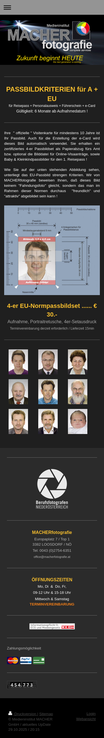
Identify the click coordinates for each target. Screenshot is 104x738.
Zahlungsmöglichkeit (24, 648)
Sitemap (46, 714)
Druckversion (22, 714)
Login (91, 714)
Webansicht (86, 719)
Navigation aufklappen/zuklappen (52, 7)
